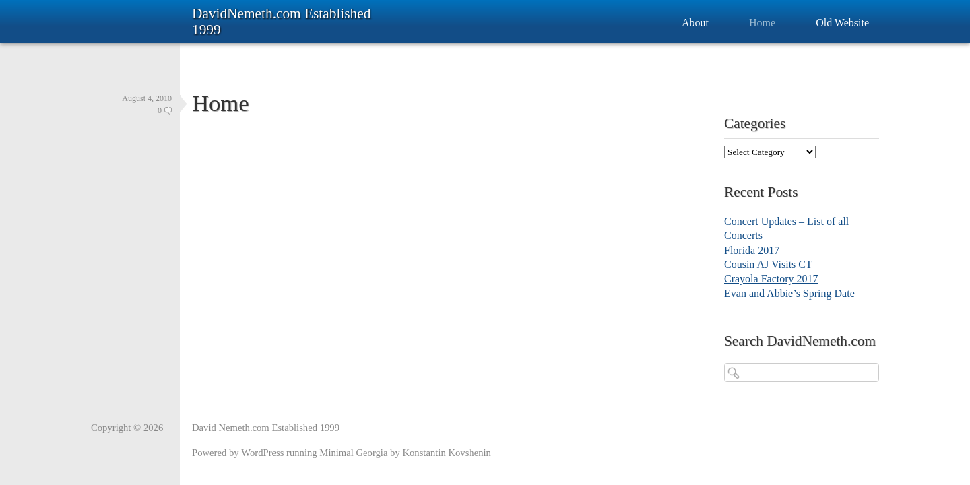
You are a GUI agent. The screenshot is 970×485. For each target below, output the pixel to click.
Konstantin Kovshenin (446, 452)
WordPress (262, 452)
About (695, 22)
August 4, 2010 (147, 98)
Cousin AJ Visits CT (768, 264)
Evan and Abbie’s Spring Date (789, 293)
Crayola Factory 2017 (771, 278)
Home (762, 22)
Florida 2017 (751, 250)
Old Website (842, 22)
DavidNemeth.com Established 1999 (281, 21)
